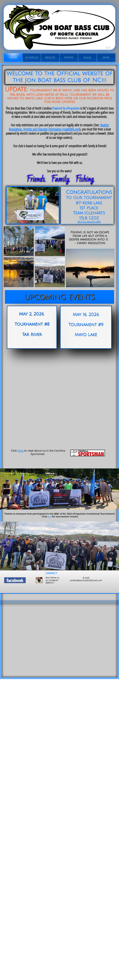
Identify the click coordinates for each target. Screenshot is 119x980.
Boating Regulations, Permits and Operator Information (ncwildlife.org (59, 127)
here (20, 450)
